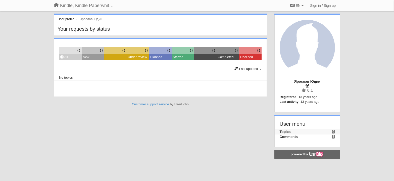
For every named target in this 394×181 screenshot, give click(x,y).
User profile (66, 19)
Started (178, 57)
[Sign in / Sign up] (323, 5)
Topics (285, 132)
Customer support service (150, 104)
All (64, 57)
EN (297, 6)
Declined (246, 57)
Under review (137, 57)
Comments (289, 137)
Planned (156, 57)
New (86, 57)
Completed (226, 57)
